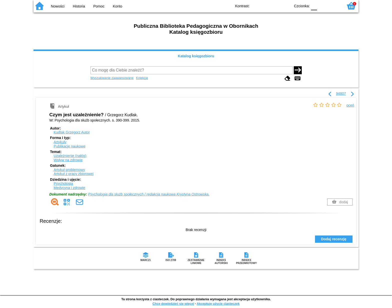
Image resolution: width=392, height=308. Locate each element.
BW (265, 6)
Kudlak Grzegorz (72, 132)
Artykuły (60, 142)
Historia (79, 6)
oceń (350, 105)
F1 (322, 6)
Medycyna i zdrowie (69, 188)
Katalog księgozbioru (196, 56)
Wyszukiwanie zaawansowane (112, 78)
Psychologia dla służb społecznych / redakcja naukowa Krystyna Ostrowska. (149, 194)
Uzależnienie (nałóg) (70, 156)
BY (285, 6)
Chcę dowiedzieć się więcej (173, 304)
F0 (314, 6)
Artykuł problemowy (69, 170)
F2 (334, 6)
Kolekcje (142, 78)
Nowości (57, 6)
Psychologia (63, 184)
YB (275, 6)
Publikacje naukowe (69, 146)
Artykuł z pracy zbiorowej (73, 174)
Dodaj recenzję (333, 239)
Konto (117, 6)
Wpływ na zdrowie (68, 160)
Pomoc (98, 6)
